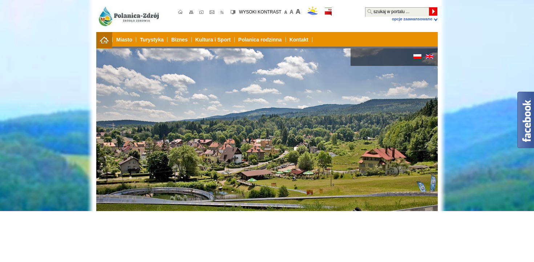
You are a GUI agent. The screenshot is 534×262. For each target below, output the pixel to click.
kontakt (213, 12)
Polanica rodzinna (260, 40)
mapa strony (191, 12)
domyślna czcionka (292, 12)
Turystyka (151, 40)
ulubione (202, 12)
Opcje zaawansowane (412, 19)
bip (328, 12)
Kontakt (299, 40)
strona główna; (180, 12)
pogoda (312, 10)
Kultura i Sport (213, 40)
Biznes (179, 40)
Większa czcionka (297, 12)
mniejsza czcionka (286, 12)
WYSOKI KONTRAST (260, 12)
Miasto (124, 40)
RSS (222, 12)
